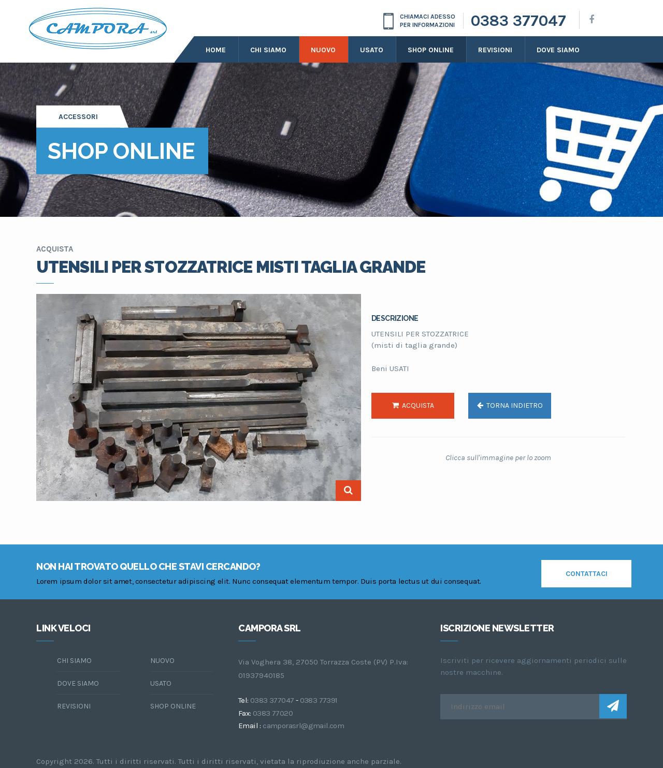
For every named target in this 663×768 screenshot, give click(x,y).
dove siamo (558, 50)
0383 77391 (319, 700)
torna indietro (510, 405)
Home (216, 50)
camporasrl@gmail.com (303, 725)
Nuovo (323, 50)
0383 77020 (273, 713)
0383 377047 (518, 20)
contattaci (587, 573)
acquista (413, 405)
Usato (371, 50)
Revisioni (495, 50)
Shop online (431, 50)
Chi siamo (268, 50)
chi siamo (74, 660)
